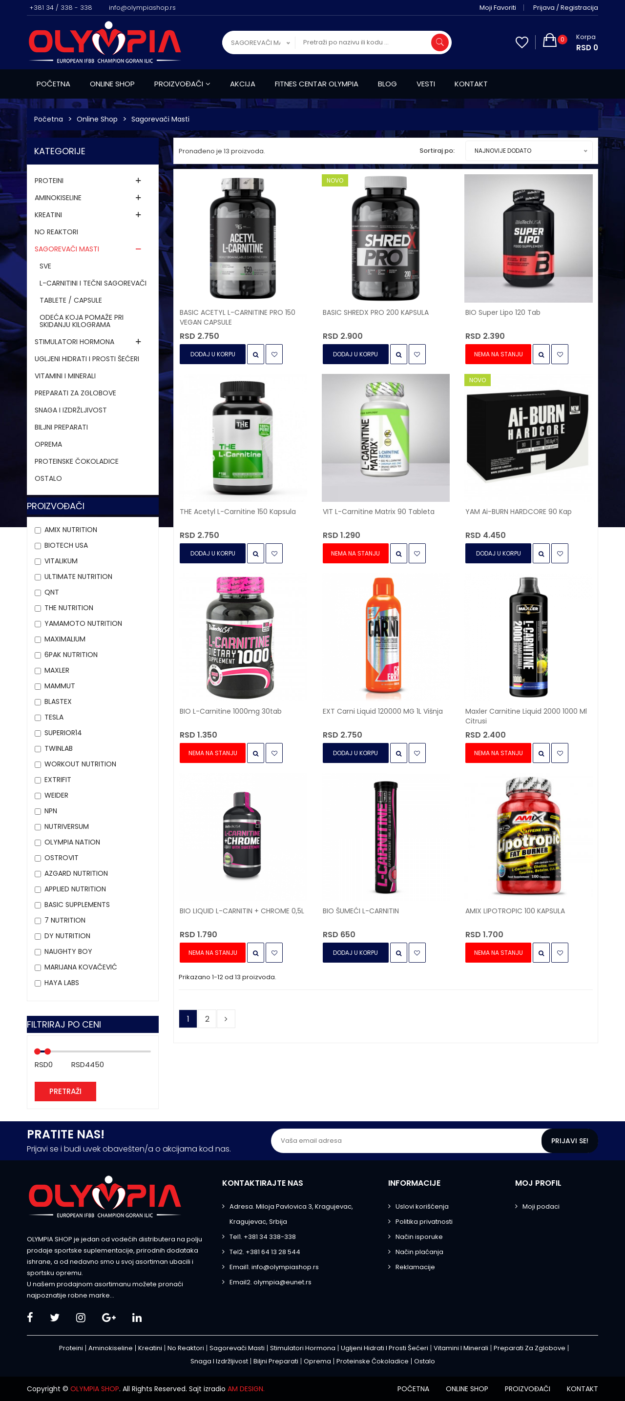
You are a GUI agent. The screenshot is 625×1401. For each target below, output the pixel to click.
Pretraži (65, 1091)
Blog (387, 84)
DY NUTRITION (67, 936)
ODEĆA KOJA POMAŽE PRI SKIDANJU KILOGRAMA (82, 321)
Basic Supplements (77, 904)
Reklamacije (415, 1267)
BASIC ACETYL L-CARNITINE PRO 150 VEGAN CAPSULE (237, 317)
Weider (56, 795)
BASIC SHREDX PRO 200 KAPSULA (376, 312)
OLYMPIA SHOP (94, 1389)
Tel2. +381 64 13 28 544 (264, 1252)
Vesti (426, 84)
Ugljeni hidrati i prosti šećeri (87, 359)
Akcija (242, 84)
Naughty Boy (68, 951)
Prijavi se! (569, 1141)
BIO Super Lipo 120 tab (503, 312)
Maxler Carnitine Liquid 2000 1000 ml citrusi (526, 716)
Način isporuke (419, 1236)
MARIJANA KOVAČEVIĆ (80, 967)
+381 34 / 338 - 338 (60, 7)
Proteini (49, 180)
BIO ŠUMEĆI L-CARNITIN (361, 911)
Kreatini (48, 215)
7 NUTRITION (64, 920)
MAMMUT (59, 686)
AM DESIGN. (246, 1389)
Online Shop (97, 119)
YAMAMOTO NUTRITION (83, 623)
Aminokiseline (58, 198)
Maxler (56, 670)
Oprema (48, 444)
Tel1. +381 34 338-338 (262, 1236)
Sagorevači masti (160, 119)
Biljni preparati (61, 427)
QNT (51, 592)
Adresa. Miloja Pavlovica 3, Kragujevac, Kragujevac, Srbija (291, 1214)
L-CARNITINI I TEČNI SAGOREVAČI (93, 283)
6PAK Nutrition (71, 654)
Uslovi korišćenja (422, 1206)
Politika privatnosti (424, 1221)
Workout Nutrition (80, 764)
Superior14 (63, 733)
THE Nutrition (68, 608)
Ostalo (48, 478)
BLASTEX (58, 701)
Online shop (112, 84)
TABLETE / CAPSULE (71, 300)
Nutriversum (66, 826)
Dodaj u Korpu (212, 354)
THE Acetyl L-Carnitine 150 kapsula (238, 511)
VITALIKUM (61, 561)
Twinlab (58, 748)
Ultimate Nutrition (78, 576)
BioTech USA (66, 545)
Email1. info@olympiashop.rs (274, 1267)
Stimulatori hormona (74, 342)
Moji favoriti (497, 7)
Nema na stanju (498, 354)
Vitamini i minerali (65, 376)
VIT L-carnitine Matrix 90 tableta (379, 511)
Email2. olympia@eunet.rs (270, 1282)
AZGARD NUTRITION (76, 873)
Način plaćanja (419, 1252)
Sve (45, 266)
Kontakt (471, 84)
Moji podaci (541, 1206)
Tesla (53, 717)
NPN (50, 811)
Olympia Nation (72, 842)
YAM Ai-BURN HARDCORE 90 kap (518, 511)
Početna (53, 84)
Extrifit (57, 779)
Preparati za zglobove (75, 393)
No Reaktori (56, 232)
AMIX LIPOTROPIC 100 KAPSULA (515, 911)
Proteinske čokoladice (77, 461)
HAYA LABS (61, 983)
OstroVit (61, 858)
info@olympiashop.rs (142, 7)
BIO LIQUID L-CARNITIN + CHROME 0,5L (242, 911)
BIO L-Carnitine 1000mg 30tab (231, 711)
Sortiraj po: (437, 150)
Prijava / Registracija (565, 7)
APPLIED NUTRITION (75, 889)
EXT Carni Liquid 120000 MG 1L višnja (383, 711)
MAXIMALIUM (64, 639)
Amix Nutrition (70, 530)
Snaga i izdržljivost (71, 410)
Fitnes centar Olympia (316, 84)
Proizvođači (182, 84)
